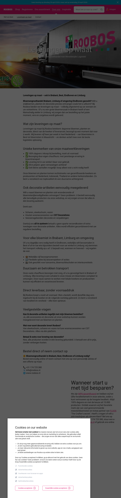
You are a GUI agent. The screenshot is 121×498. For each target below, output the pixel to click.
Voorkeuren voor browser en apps (30, 473)
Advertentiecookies (25, 470)
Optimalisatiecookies (25, 481)
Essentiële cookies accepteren (57, 488)
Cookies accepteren (27, 488)
